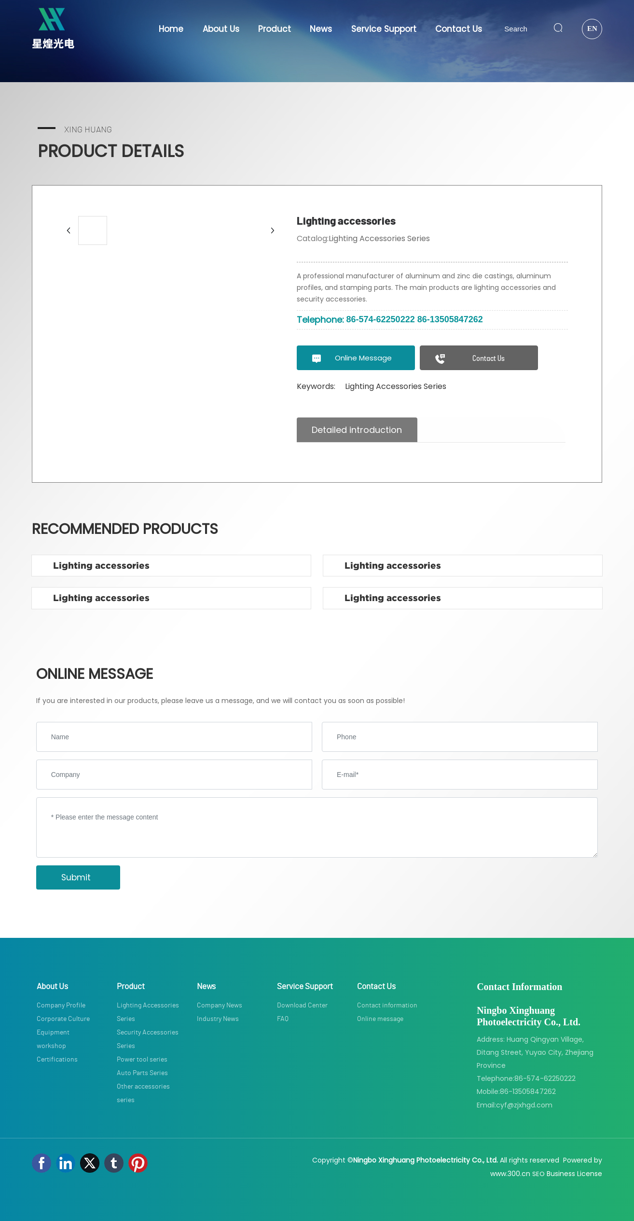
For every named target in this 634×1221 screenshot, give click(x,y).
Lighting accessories (101, 565)
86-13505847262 (450, 319)
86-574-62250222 (380, 319)
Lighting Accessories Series (379, 238)
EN (592, 28)
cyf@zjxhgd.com (524, 1105)
